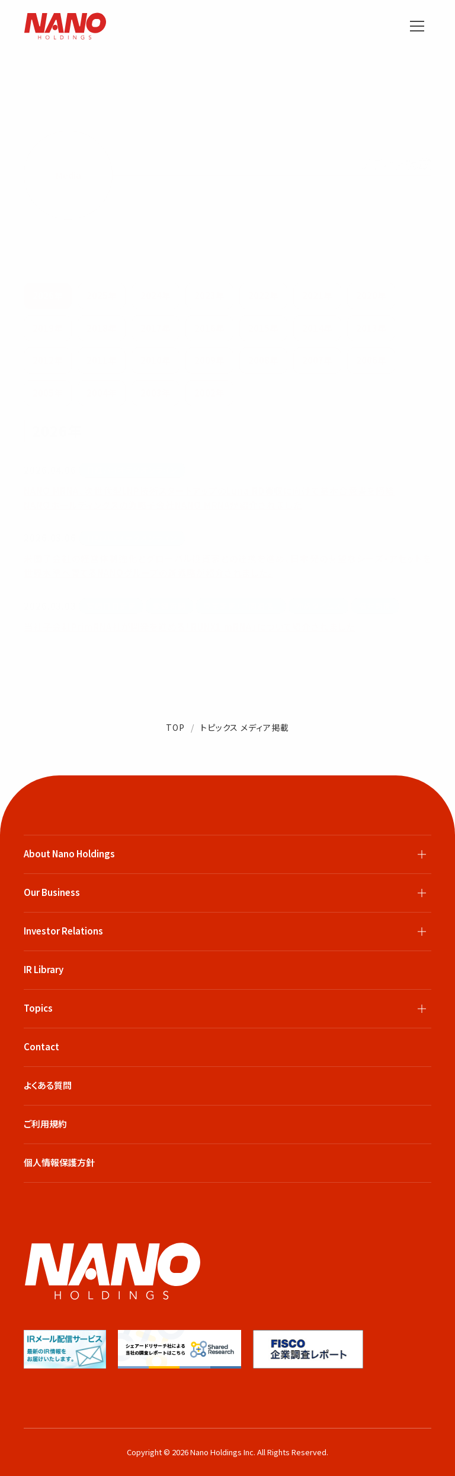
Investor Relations (63, 930)
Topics (38, 1008)
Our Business (52, 892)
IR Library (43, 969)
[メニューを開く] (417, 26)
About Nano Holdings (69, 853)
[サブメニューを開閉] (421, 854)
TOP (175, 727)
